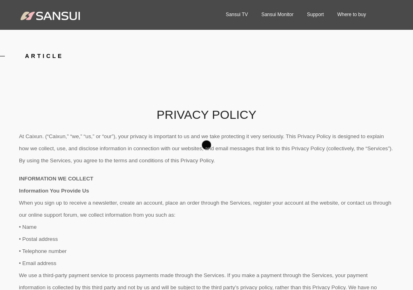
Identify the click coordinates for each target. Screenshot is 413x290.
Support (315, 14)
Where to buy (351, 14)
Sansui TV (237, 14)
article (44, 56)
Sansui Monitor (277, 14)
